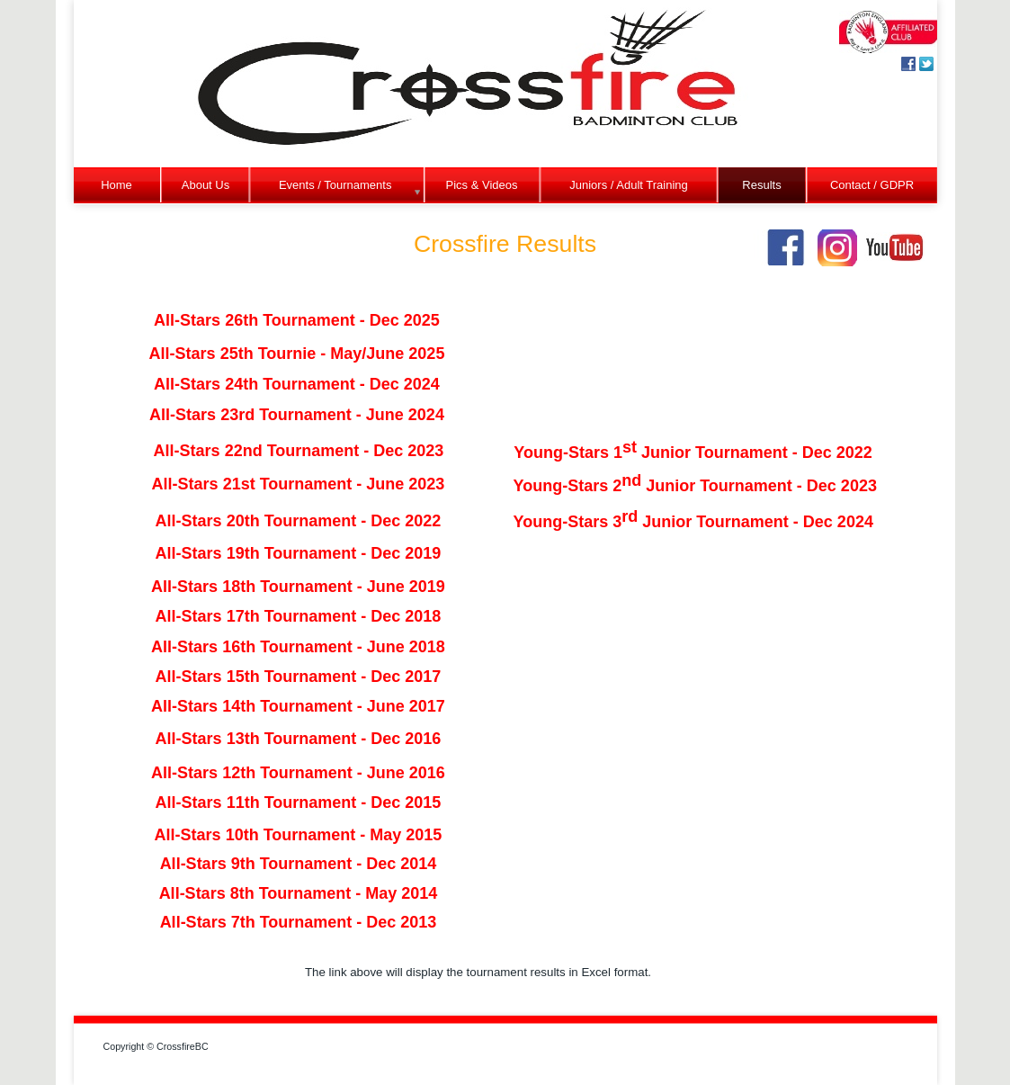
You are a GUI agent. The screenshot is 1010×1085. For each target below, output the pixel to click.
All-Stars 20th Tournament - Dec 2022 (299, 521)
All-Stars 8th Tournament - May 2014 (298, 893)
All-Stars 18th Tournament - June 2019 (298, 587)
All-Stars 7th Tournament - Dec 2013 (298, 922)
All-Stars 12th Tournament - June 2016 (298, 773)
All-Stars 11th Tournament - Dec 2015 (299, 803)
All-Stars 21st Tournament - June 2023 (298, 484)
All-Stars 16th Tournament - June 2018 (298, 647)
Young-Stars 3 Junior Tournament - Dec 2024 (693, 522)
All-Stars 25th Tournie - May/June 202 (292, 354)
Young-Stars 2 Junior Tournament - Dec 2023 (695, 486)
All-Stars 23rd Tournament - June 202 (292, 415)
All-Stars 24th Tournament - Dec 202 (292, 384)
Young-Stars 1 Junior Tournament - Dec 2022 (692, 453)
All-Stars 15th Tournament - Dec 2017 (299, 677)
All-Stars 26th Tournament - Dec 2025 (297, 320)
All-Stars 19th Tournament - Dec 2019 (299, 553)
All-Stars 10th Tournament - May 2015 (298, 835)
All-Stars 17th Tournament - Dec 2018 (299, 616)
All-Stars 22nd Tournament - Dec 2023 (299, 451)
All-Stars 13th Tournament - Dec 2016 (299, 739)
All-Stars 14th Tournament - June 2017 (298, 706)
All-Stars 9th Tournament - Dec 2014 (298, 864)
